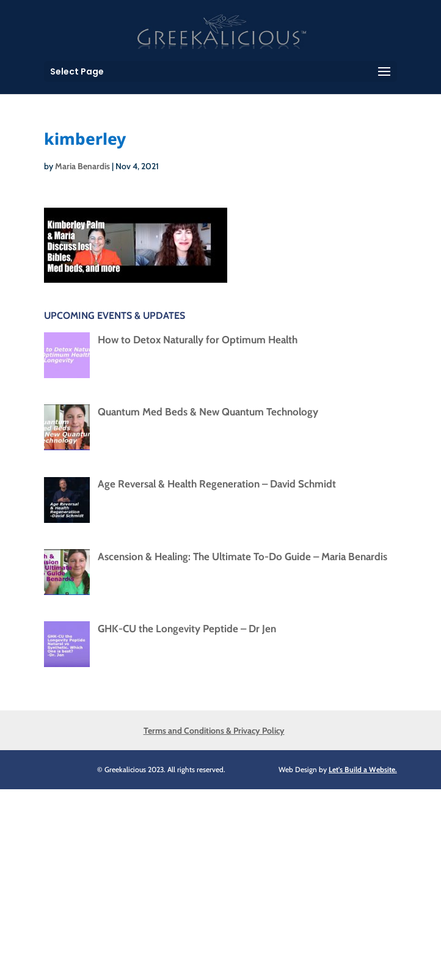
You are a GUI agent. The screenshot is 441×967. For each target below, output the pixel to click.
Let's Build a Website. (363, 769)
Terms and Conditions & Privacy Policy (214, 730)
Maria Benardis (82, 166)
